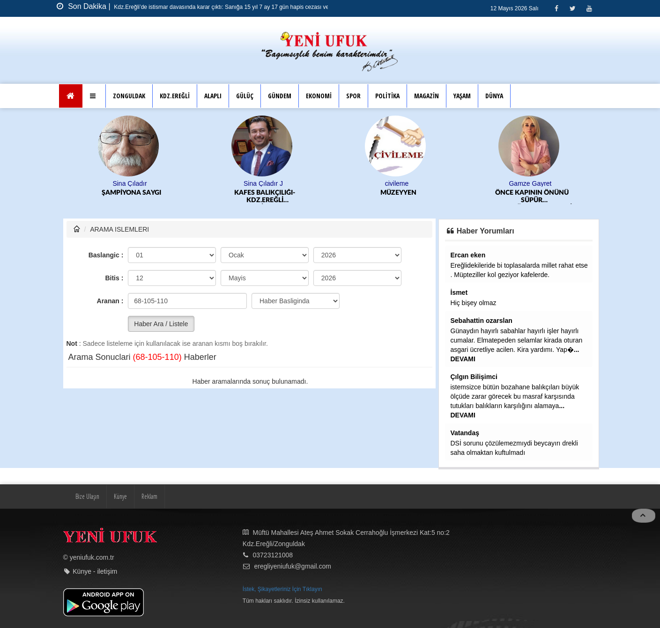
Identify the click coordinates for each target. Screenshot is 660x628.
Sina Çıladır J (263, 183)
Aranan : (110, 301)
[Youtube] (589, 8)
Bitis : (114, 278)
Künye (120, 496)
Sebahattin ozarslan (481, 320)
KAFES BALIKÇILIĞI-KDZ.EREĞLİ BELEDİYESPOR (264, 197)
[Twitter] (572, 8)
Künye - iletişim (95, 571)
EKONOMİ (319, 95)
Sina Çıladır (129, 183)
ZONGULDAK (129, 95)
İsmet (459, 292)
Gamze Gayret (530, 183)
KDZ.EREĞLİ (175, 95)
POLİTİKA (387, 95)
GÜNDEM (279, 95)
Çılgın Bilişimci (474, 376)
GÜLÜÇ (244, 95)
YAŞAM (462, 95)
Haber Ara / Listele (161, 324)
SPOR (353, 95)
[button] (93, 96)
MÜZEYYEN (398, 193)
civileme (397, 183)
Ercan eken (468, 255)
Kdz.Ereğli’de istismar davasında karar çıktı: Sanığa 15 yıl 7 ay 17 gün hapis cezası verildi (225, 7)
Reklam (149, 496)
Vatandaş (465, 433)
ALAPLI (213, 95)
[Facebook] (556, 8)
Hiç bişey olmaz (474, 303)
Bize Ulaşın (87, 496)
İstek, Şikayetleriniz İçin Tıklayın (282, 589)
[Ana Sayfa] (71, 96)
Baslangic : (106, 255)
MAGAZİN (426, 95)
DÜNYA (494, 95)
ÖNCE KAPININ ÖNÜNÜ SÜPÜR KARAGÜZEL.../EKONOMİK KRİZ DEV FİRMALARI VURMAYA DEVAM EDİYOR (533, 197)
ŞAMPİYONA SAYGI (131, 193)
